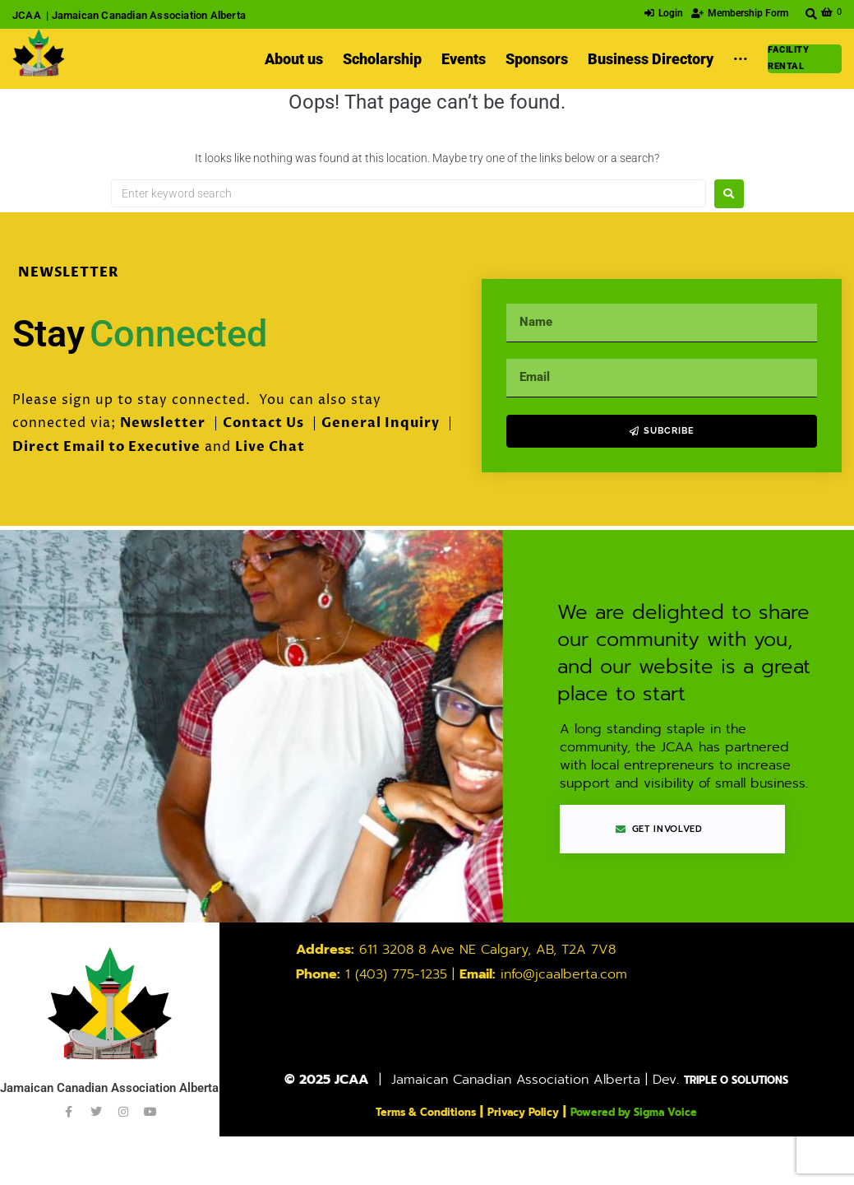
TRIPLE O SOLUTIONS (736, 1081)
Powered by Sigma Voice (655, 1112)
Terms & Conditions (400, 1112)
